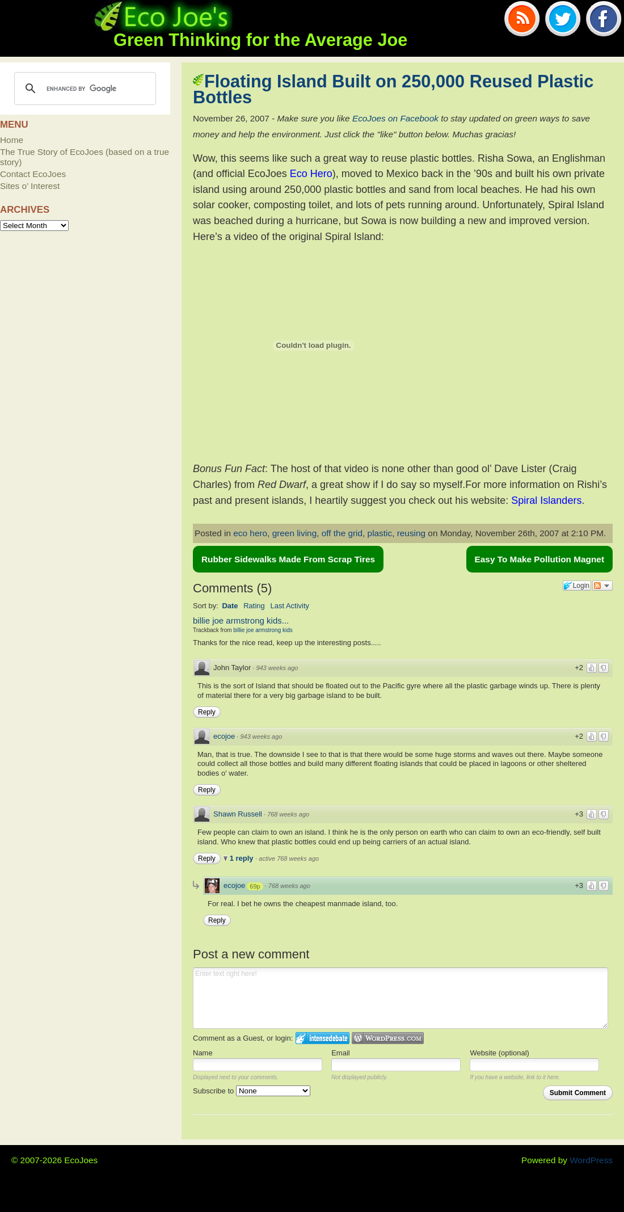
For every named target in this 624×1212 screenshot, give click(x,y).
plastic (380, 533)
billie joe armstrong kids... (241, 620)
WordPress (591, 1160)
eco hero (250, 533)
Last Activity (289, 605)
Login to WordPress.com (388, 1038)
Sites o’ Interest (30, 186)
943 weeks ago (277, 667)
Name (203, 1053)
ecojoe (224, 736)
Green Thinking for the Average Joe (260, 40)
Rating (254, 605)
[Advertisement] (85, 302)
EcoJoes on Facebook (395, 118)
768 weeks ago (288, 814)
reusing (411, 533)
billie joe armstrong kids (263, 630)
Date (230, 605)
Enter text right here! (400, 998)
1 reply (243, 858)
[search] (83, 88)
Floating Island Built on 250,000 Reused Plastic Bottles (393, 89)
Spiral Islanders (546, 500)
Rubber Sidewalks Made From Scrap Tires (288, 559)
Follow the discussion (602, 585)
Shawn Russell (237, 814)
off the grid (342, 533)
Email (340, 1053)
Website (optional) (499, 1053)
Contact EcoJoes (33, 174)
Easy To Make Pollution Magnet (539, 559)
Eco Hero (311, 173)
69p (255, 886)
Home (11, 140)
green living (294, 533)
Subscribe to (251, 1091)
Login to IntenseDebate (322, 1038)
